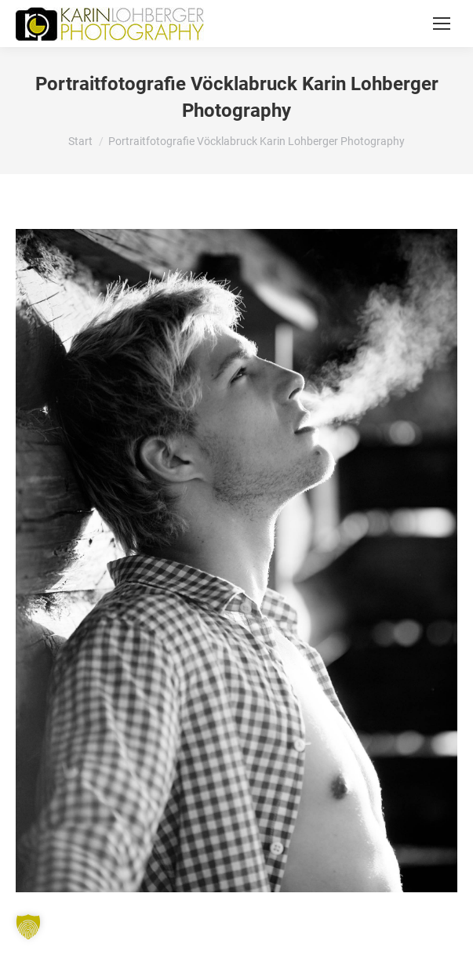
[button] (28, 927)
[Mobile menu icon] (441, 23)
